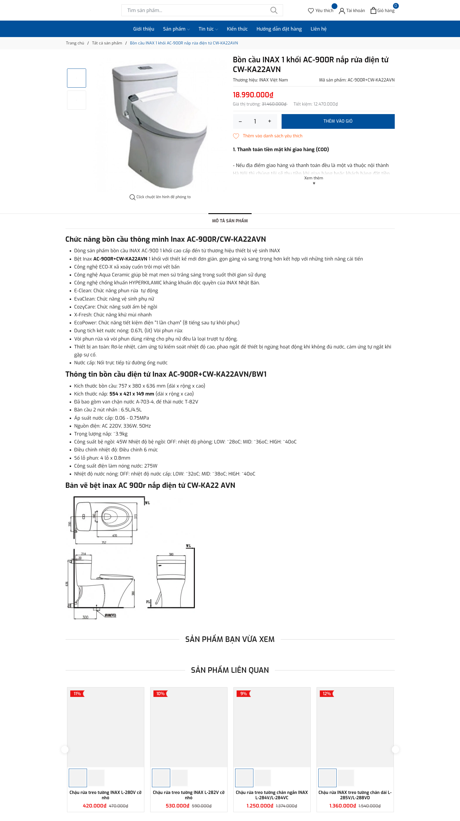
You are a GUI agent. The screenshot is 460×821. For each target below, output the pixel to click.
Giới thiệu (144, 29)
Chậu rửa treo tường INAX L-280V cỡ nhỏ (105, 795)
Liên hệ (319, 29)
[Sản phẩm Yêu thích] (320, 10)
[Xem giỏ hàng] (382, 10)
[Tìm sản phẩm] (202, 10)
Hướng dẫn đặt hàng (279, 29)
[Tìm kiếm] (274, 10)
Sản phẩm (176, 29)
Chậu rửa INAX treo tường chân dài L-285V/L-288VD (355, 795)
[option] (160, 125)
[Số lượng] (255, 121)
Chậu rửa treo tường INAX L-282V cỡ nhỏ (189, 795)
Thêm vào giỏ (338, 121)
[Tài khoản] (352, 10)
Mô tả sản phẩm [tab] (230, 221)
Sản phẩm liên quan (230, 670)
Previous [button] (64, 749)
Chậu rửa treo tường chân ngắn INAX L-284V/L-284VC (272, 795)
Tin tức (208, 29)
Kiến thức (237, 29)
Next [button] (395, 749)
